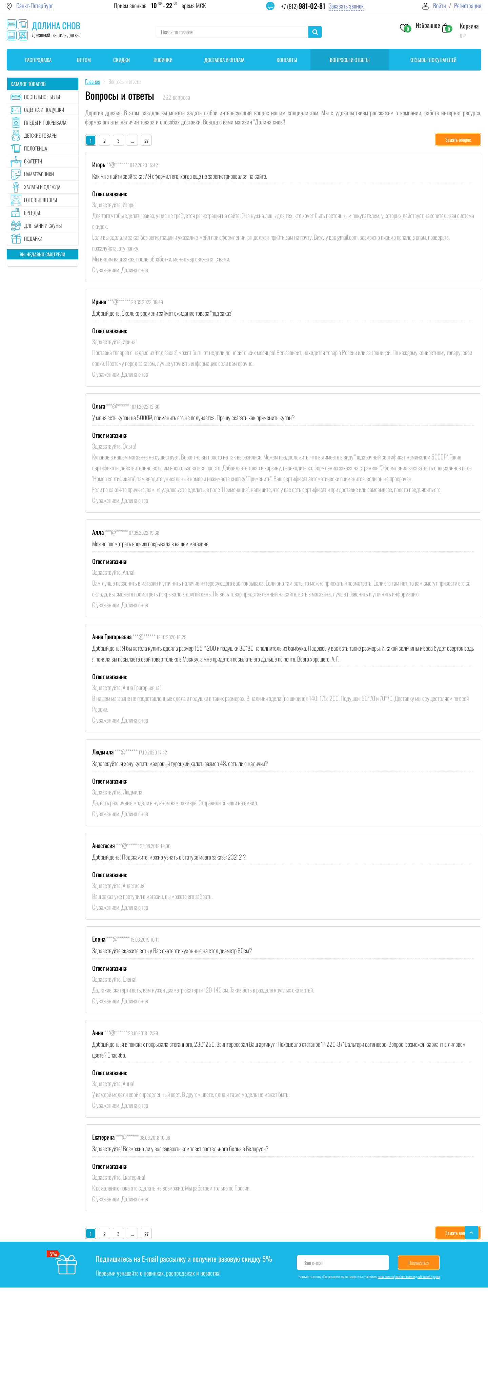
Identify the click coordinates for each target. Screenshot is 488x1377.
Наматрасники (39, 174)
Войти (439, 5)
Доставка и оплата (224, 59)
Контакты (287, 59)
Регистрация (467, 5)
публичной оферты (429, 1276)
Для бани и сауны (43, 225)
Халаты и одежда (42, 187)
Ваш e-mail (313, 1263)
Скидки (121, 59)
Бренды (32, 212)
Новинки (163, 59)
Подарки (33, 238)
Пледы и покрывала (45, 122)
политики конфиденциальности (396, 1276)
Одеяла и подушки (44, 109)
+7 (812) (303, 6)
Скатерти (33, 161)
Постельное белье (42, 96)
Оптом (84, 59)
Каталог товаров (28, 83)
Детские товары (40, 135)
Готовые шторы (40, 199)
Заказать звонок (346, 6)
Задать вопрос (458, 139)
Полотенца (35, 148)
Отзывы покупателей (433, 59)
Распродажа (38, 59)
